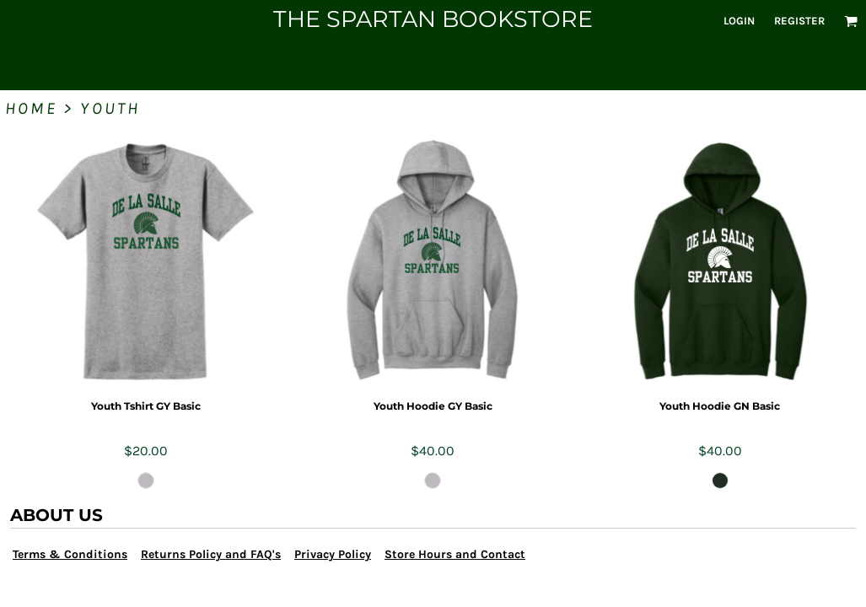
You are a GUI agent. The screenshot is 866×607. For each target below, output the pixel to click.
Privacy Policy (332, 554)
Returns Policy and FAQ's (211, 554)
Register (799, 20)
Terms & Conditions (70, 554)
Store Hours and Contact (455, 554)
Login (739, 20)
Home (31, 108)
